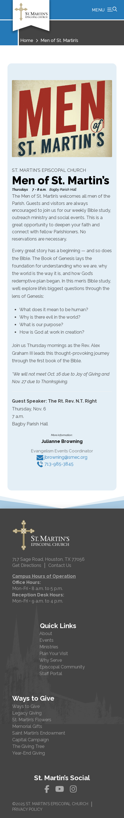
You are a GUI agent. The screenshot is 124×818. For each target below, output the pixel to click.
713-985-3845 (55, 464)
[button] (104, 9)
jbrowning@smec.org (62, 457)
